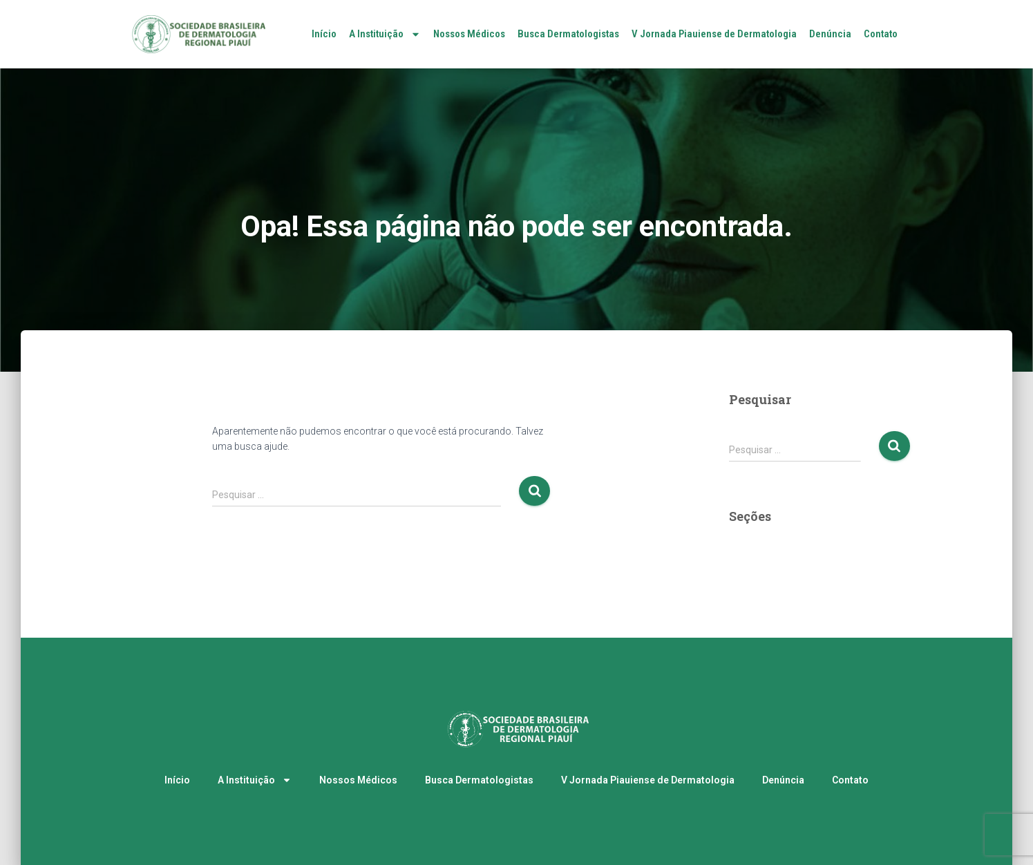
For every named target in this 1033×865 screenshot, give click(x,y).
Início (324, 34)
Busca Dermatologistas (568, 34)
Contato (881, 34)
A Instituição (385, 34)
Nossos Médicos (469, 34)
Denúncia (830, 34)
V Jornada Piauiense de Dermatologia (714, 34)
